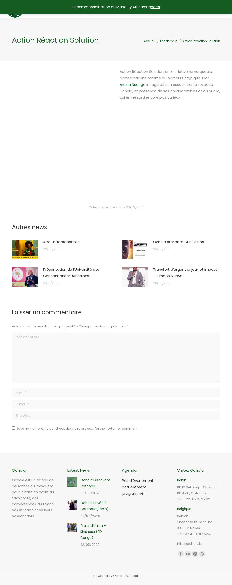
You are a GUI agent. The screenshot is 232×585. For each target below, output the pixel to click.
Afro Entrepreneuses (61, 241)
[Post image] (25, 249)
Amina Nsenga (132, 84)
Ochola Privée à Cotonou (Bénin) (94, 505)
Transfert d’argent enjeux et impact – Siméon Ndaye (185, 272)
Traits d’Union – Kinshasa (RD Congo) (93, 531)
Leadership (113, 207)
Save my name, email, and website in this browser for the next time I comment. (77, 428)
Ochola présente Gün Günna (178, 241)
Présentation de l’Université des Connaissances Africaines (71, 272)
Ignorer (154, 6)
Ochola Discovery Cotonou (95, 483)
